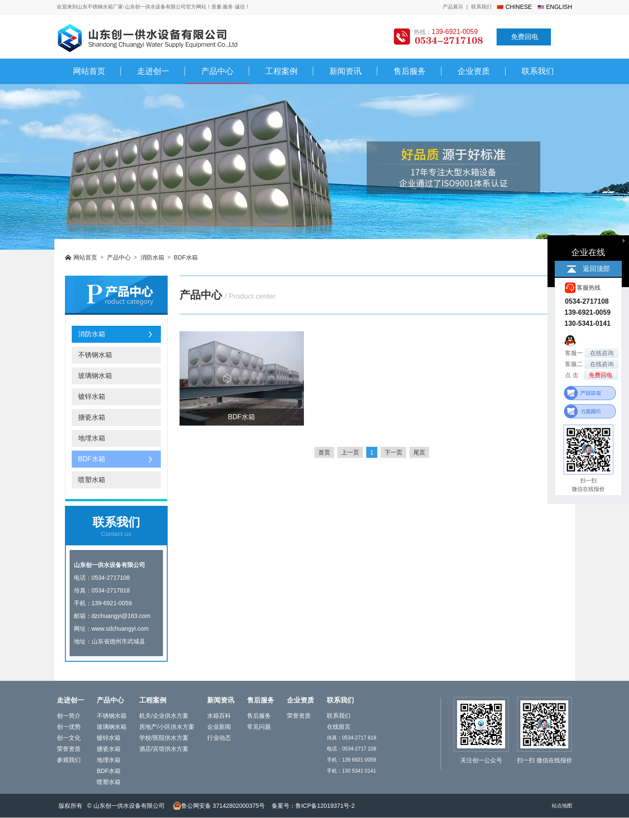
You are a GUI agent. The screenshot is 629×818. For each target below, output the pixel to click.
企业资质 (474, 71)
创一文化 (69, 737)
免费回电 (524, 36)
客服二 (591, 364)
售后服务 (409, 71)
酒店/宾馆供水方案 (163, 748)
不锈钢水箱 (95, 354)
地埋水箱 (91, 438)
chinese (518, 6)
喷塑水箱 (91, 479)
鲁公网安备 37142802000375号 (219, 805)
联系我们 (481, 7)
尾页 (419, 452)
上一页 (350, 452)
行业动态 (219, 737)
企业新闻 (219, 726)
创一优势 (69, 726)
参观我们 (69, 759)
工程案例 (281, 71)
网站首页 (89, 71)
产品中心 (217, 71)
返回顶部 (596, 268)
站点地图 (562, 806)
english (559, 6)
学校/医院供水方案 (163, 737)
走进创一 (153, 71)
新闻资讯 (345, 71)
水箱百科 (219, 715)
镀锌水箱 (91, 396)
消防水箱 (152, 257)
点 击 (591, 375)
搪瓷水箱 (91, 417)
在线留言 (339, 726)
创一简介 (69, 715)
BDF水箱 (186, 257)
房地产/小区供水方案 (166, 726)
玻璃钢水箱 (95, 375)
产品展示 (453, 7)
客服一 (591, 353)
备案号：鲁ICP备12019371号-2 (313, 805)
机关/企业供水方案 (163, 715)
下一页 (393, 452)
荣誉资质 (69, 748)
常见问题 (259, 726)
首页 (324, 452)
